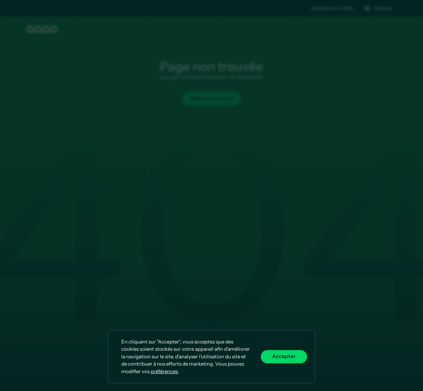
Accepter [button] (283, 356)
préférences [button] (164, 371)
